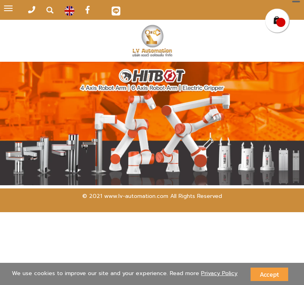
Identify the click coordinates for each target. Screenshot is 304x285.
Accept (269, 274)
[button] (23, 125)
